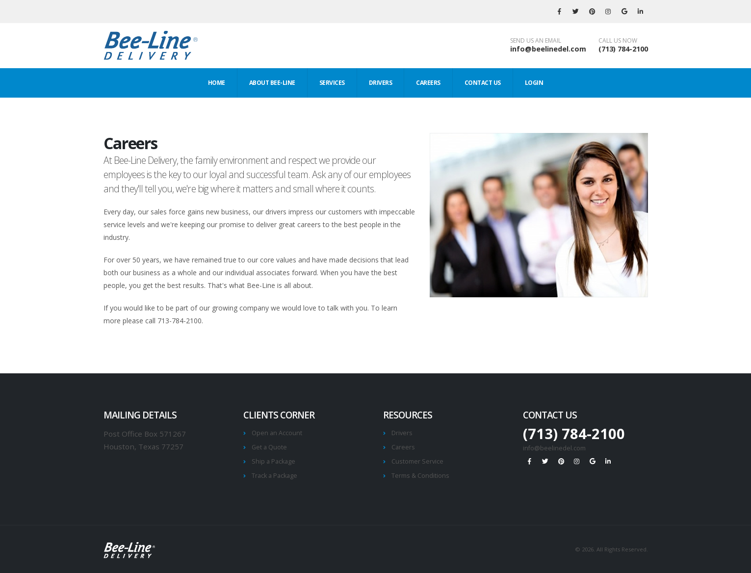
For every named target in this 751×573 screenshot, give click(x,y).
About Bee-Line (272, 82)
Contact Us (483, 82)
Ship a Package (273, 461)
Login (534, 82)
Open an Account (277, 433)
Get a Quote (269, 447)
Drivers (380, 82)
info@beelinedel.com (548, 48)
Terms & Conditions (420, 475)
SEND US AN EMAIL (535, 40)
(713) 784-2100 (623, 48)
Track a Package (274, 475)
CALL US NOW (617, 40)
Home (216, 82)
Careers (428, 82)
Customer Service (417, 461)
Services (332, 82)
